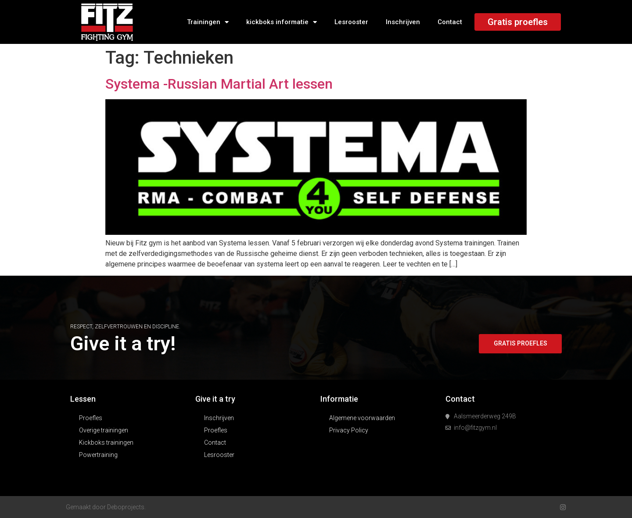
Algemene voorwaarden (362, 417)
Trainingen (208, 22)
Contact (450, 22)
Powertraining (98, 454)
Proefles (90, 417)
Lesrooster (351, 22)
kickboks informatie (281, 22)
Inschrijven (403, 22)
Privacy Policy (348, 430)
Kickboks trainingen (106, 442)
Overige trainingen (103, 430)
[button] (520, 343)
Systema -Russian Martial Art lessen (219, 84)
